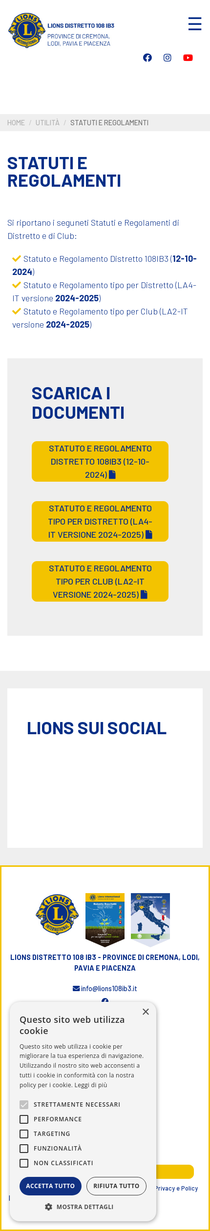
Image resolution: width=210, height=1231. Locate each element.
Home (16, 122)
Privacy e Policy (176, 1188)
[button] (83, 1206)
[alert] (83, 1111)
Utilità (48, 122)
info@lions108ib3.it (105, 988)
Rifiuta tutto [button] (116, 1186)
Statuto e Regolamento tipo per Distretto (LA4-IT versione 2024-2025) (100, 521)
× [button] (145, 1012)
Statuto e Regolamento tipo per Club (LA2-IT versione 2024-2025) (100, 581)
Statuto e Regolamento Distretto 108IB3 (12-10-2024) (100, 461)
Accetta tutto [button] (50, 1186)
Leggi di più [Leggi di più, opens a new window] (91, 1085)
